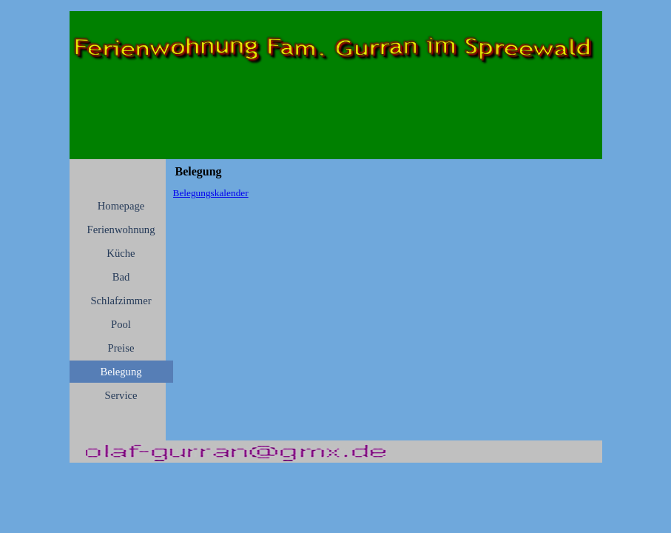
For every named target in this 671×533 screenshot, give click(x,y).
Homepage (121, 206)
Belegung (120, 372)
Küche (121, 253)
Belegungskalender (211, 192)
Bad (121, 277)
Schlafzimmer (120, 300)
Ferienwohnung (121, 229)
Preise (121, 348)
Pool (121, 324)
